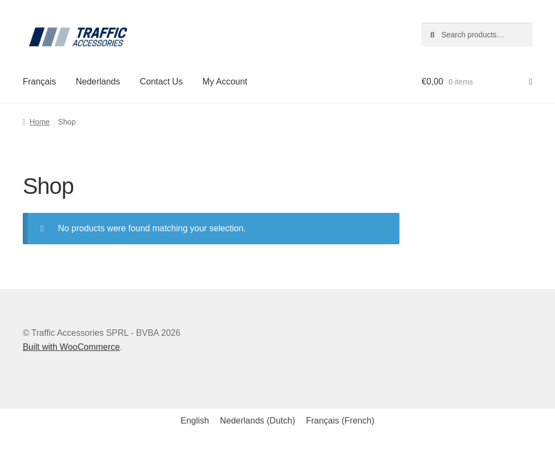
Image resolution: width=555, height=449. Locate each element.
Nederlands (98, 81)
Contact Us (161, 81)
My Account (225, 81)
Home (40, 122)
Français (39, 81)
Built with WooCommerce (71, 347)
